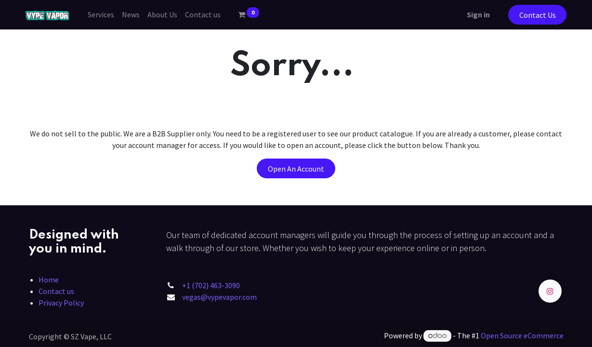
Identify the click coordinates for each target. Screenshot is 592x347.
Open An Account (296, 169)
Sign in (475, 14)
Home (49, 279)
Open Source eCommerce (522, 335)
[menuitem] (104, 14)
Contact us (56, 291)
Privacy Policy (61, 302)
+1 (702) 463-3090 (211, 285)
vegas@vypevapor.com (219, 297)
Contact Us (534, 15)
